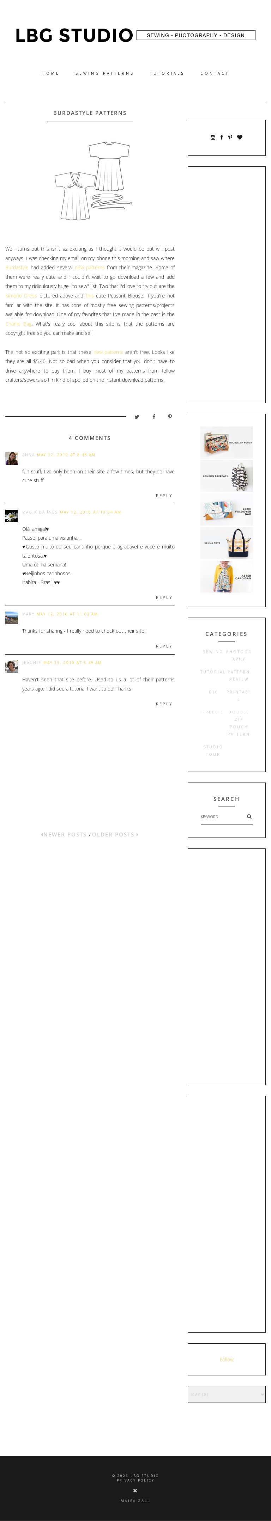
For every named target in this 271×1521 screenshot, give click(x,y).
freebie (213, 712)
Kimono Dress (21, 295)
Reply (164, 495)
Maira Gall (135, 1500)
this (90, 295)
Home (51, 73)
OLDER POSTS (115, 834)
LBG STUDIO (145, 1475)
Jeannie (31, 662)
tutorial (213, 671)
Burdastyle (17, 267)
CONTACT (214, 73)
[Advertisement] (226, 285)
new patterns (89, 267)
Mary (28, 614)
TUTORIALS (167, 73)
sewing (213, 651)
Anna (28, 454)
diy (213, 691)
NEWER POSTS (65, 834)
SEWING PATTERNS (105, 73)
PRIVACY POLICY (136, 1480)
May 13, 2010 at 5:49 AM (72, 662)
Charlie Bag (18, 323)
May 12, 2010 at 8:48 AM (66, 454)
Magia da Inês (40, 512)
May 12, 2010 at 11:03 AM (67, 614)
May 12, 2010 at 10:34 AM (90, 512)
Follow (227, 1359)
